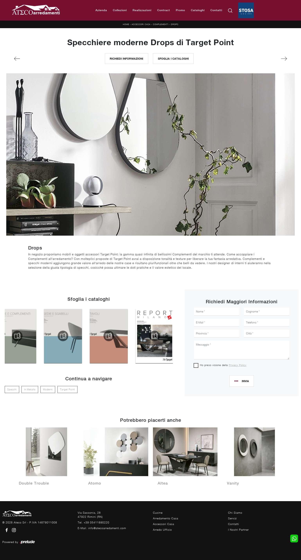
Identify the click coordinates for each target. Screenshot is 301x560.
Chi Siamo (235, 512)
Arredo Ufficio (162, 529)
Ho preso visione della (223, 365)
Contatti (216, 10)
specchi (12, 389)
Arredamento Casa (165, 518)
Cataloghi (198, 10)
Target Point (67, 389)
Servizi (232, 518)
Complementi (160, 24)
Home (126, 24)
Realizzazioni (142, 10)
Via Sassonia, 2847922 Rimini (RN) (90, 514)
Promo (180, 10)
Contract (163, 10)
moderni (48, 389)
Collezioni (120, 10)
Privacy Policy (237, 365)
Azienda (101, 10)
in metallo (30, 389)
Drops (174, 24)
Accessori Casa (141, 24)
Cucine (158, 512)
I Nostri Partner (238, 529)
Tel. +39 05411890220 (93, 522)
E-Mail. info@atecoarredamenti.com (102, 528)
